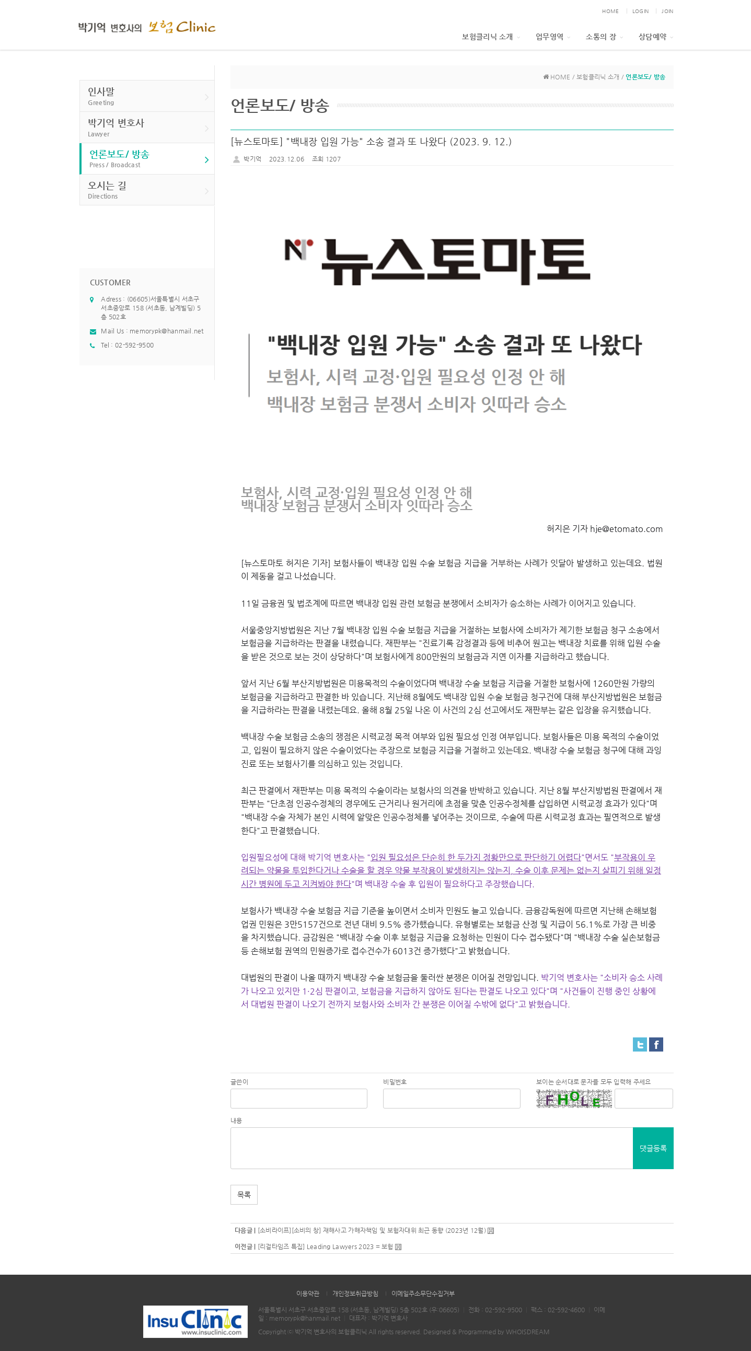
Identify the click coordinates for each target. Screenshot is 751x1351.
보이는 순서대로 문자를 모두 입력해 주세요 (593, 1082)
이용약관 (307, 1293)
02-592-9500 (134, 345)
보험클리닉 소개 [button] (491, 36)
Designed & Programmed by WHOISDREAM (486, 1331)
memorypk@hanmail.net (167, 330)
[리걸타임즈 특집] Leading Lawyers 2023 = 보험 (326, 1246)
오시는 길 (149, 190)
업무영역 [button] (553, 36)
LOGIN (640, 11)
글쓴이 (239, 1082)
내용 (236, 1120)
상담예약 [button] (656, 36)
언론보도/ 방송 (149, 159)
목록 (244, 1195)
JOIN (667, 11)
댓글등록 (653, 1148)
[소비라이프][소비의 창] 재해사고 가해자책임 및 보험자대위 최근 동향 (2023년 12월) (372, 1230)
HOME (610, 11)
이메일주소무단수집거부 (423, 1293)
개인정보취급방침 (355, 1293)
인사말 (149, 96)
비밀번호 (395, 1082)
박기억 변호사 (149, 127)
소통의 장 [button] (604, 36)
